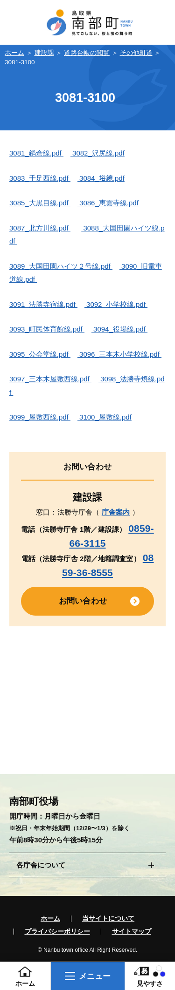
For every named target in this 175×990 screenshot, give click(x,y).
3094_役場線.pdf (119, 329)
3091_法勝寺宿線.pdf (43, 304)
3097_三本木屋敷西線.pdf (50, 379)
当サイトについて (108, 918)
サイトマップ (131, 932)
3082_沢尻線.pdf (97, 153)
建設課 (44, 52)
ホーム (14, 52)
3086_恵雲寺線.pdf (108, 203)
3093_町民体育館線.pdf (46, 329)
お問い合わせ (83, 601)
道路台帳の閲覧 (87, 52)
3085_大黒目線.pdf (39, 203)
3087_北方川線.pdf (39, 228)
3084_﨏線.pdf (101, 178)
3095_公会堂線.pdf (39, 354)
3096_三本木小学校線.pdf (119, 354)
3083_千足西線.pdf (39, 178)
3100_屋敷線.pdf (104, 417)
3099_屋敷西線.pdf (39, 417)
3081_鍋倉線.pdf (36, 153)
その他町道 (136, 52)
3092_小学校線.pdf (115, 304)
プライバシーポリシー (57, 932)
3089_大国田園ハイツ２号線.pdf (60, 266)
